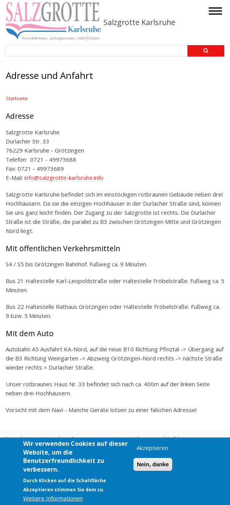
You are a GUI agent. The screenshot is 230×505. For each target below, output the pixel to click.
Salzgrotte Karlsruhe (139, 22)
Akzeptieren (152, 448)
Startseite (17, 98)
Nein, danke (153, 464)
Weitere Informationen (53, 498)
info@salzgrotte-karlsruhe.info (63, 177)
